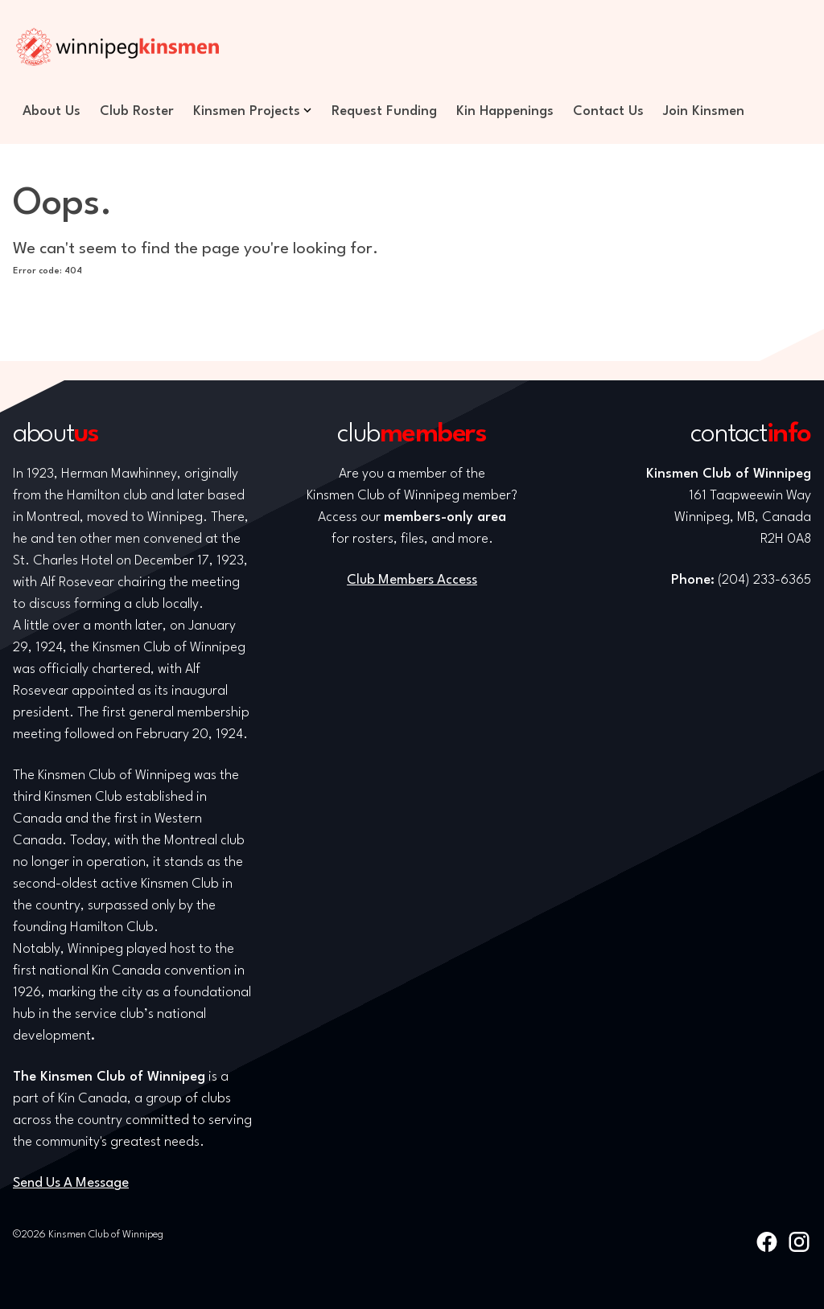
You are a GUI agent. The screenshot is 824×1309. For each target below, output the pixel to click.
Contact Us (608, 111)
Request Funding (384, 111)
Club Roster (137, 111)
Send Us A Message (71, 1183)
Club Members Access (412, 580)
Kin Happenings (505, 111)
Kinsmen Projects (246, 111)
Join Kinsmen (703, 111)
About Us (51, 111)
